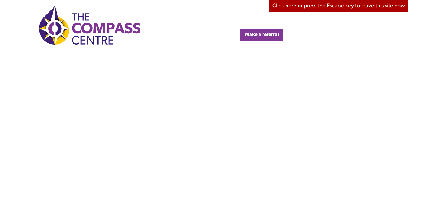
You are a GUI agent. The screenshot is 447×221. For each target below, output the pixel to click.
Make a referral (262, 34)
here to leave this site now (338, 6)
